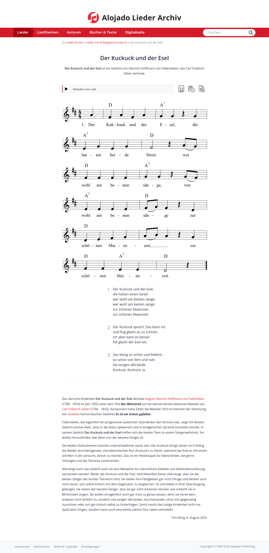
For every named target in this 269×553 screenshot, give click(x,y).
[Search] (229, 32)
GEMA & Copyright (65, 546)
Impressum (22, 546)
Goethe (73, 414)
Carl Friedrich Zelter (75, 409)
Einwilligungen (90, 546)
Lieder (22, 32)
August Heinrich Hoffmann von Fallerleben (174, 399)
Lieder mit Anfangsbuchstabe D (106, 42)
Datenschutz (41, 546)
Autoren (74, 32)
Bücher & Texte (103, 32)
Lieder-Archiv (74, 42)
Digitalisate (135, 32)
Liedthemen (47, 32)
